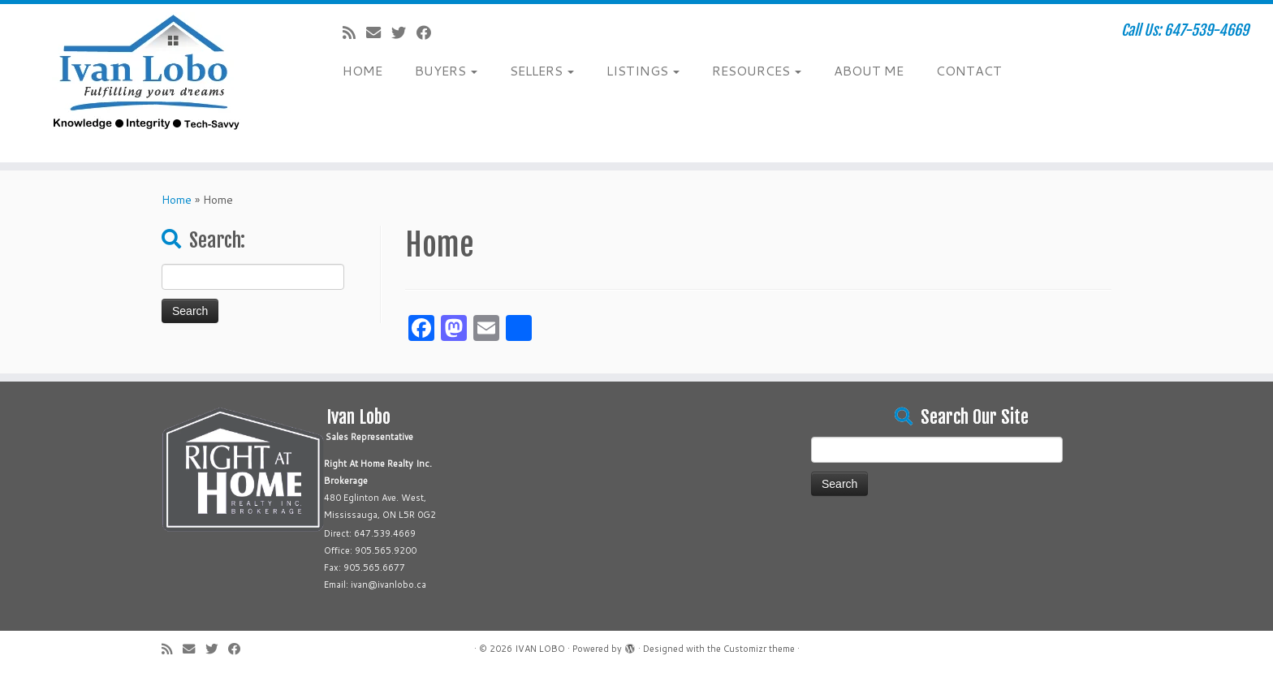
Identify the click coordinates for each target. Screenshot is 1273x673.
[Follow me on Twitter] (403, 32)
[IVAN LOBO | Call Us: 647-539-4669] (147, 83)
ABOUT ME (869, 70)
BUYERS (446, 70)
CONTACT (969, 70)
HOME (362, 70)
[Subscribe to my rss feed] (354, 32)
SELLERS (542, 70)
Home (177, 200)
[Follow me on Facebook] (429, 32)
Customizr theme (759, 648)
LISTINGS (643, 70)
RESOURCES (756, 70)
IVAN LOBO (540, 648)
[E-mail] (378, 32)
